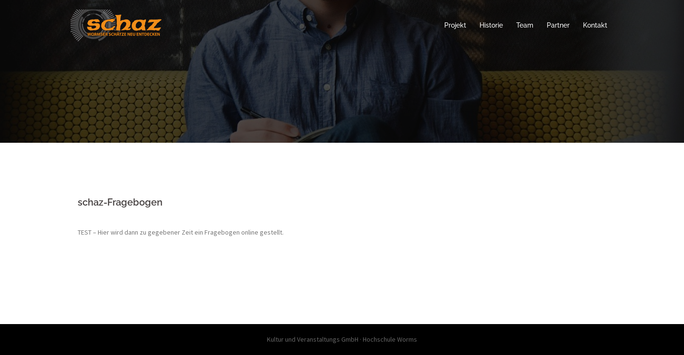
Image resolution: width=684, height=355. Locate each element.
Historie (491, 25)
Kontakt (595, 25)
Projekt (455, 25)
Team (524, 25)
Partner (558, 25)
